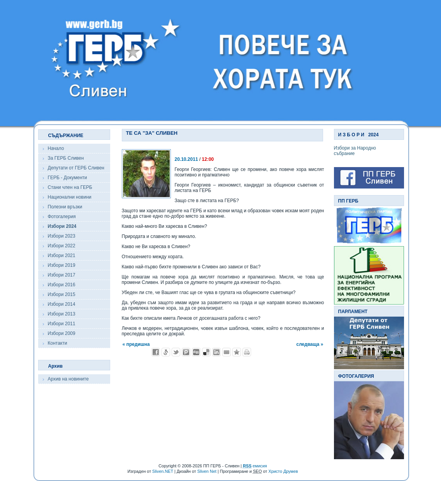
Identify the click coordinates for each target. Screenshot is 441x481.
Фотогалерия (62, 216)
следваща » (309, 344)
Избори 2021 (62, 255)
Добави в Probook (186, 352)
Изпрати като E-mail (226, 352)
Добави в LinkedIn (216, 352)
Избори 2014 (62, 304)
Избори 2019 (62, 265)
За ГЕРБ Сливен (66, 158)
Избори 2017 (62, 275)
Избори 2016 (62, 284)
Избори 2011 (62, 323)
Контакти (57, 343)
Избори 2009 (62, 333)
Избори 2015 (62, 294)
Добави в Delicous (206, 352)
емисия (255, 465)
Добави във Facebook (155, 352)
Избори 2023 (62, 236)
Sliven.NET (162, 471)
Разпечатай (246, 352)
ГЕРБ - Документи (67, 177)
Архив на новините (68, 379)
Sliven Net (206, 471)
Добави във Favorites (236, 352)
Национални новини (69, 197)
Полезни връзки (65, 207)
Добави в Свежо (166, 352)
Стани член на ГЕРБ (70, 187)
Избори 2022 (62, 245)
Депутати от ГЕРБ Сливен (76, 168)
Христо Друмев (283, 471)
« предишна (136, 344)
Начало (56, 148)
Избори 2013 (62, 314)
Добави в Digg (196, 352)
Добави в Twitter (176, 352)
